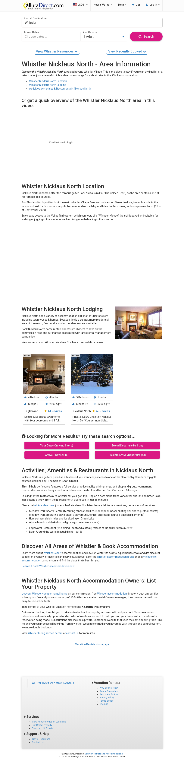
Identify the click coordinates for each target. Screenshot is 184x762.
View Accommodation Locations (49, 721)
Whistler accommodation (112, 593)
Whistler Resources (57, 51)
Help (122, 4)
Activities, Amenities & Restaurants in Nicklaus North (60, 88)
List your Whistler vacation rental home (44, 593)
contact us (72, 633)
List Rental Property (42, 725)
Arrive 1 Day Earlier (57, 454)
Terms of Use (107, 701)
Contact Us (38, 742)
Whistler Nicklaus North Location (48, 81)
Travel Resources (41, 739)
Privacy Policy (107, 697)
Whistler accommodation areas (115, 556)
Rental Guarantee (109, 691)
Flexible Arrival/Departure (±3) (127, 454)
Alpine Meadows (44, 505)
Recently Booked (127, 51)
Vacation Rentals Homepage (92, 644)
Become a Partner (109, 694)
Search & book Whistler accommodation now (48, 566)
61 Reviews (55, 411)
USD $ (80, 4)
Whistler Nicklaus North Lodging (47, 84)
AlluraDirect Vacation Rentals (53, 683)
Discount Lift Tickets (42, 728)
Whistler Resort (52, 552)
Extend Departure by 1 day (127, 445)
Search (146, 36)
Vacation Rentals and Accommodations (104, 754)
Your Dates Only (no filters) (56, 445)
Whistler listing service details (45, 633)
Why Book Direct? (109, 688)
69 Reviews (103, 411)
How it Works (102, 4)
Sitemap (104, 704)
